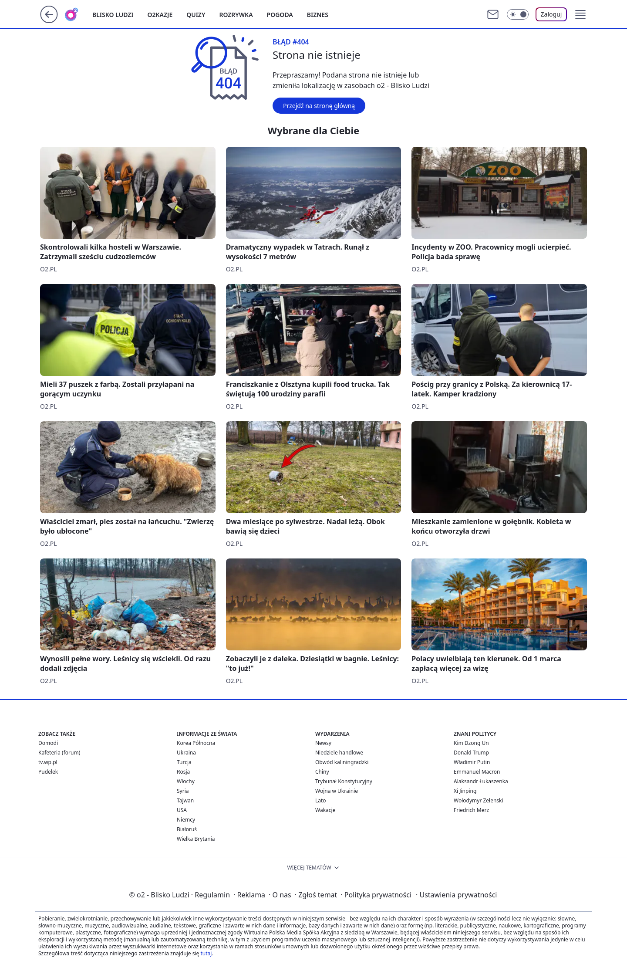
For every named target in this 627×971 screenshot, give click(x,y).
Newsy (323, 743)
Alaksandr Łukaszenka (481, 781)
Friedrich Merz (471, 810)
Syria (183, 791)
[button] (580, 14)
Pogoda (280, 14)
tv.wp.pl (47, 762)
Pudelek (48, 771)
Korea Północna (196, 743)
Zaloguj (551, 14)
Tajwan (185, 800)
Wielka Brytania (196, 838)
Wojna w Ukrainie (336, 791)
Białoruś (187, 829)
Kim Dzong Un (471, 743)
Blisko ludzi (113, 14)
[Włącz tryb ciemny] (518, 14)
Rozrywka (236, 14)
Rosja (183, 771)
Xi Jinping (465, 791)
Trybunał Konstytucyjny (343, 781)
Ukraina (186, 752)
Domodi (48, 743)
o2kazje (160, 14)
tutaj (206, 953)
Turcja (184, 762)
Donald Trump (471, 752)
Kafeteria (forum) (59, 752)
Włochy (186, 781)
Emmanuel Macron (477, 771)
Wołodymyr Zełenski (478, 800)
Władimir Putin (472, 762)
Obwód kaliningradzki (341, 762)
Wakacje (325, 810)
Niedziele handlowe (339, 752)
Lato (320, 800)
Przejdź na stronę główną (319, 105)
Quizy (195, 14)
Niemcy (186, 819)
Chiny (322, 771)
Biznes (317, 14)
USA (182, 810)
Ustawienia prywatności (456, 895)
